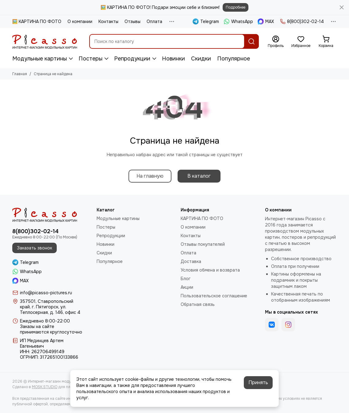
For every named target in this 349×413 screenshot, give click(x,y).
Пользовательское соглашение (214, 296)
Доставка (191, 261)
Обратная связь (198, 304)
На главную (149, 176)
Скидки (201, 58)
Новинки (173, 58)
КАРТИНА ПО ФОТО (202, 218)
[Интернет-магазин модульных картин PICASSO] (44, 41)
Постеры (90, 58)
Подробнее (235, 7)
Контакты (108, 21)
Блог (185, 278)
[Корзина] (326, 41)
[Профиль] (275, 41)
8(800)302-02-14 (302, 21)
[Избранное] (301, 41)
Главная (19, 73)
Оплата (154, 21)
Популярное (233, 58)
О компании (79, 21)
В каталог (199, 176)
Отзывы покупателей (203, 244)
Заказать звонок (34, 248)
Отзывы (132, 21)
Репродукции (132, 58)
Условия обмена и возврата (210, 270)
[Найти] (251, 41)
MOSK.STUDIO (44, 386)
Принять (258, 382)
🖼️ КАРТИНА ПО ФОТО (36, 21)
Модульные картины (39, 58)
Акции (187, 287)
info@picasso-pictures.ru (46, 292)
